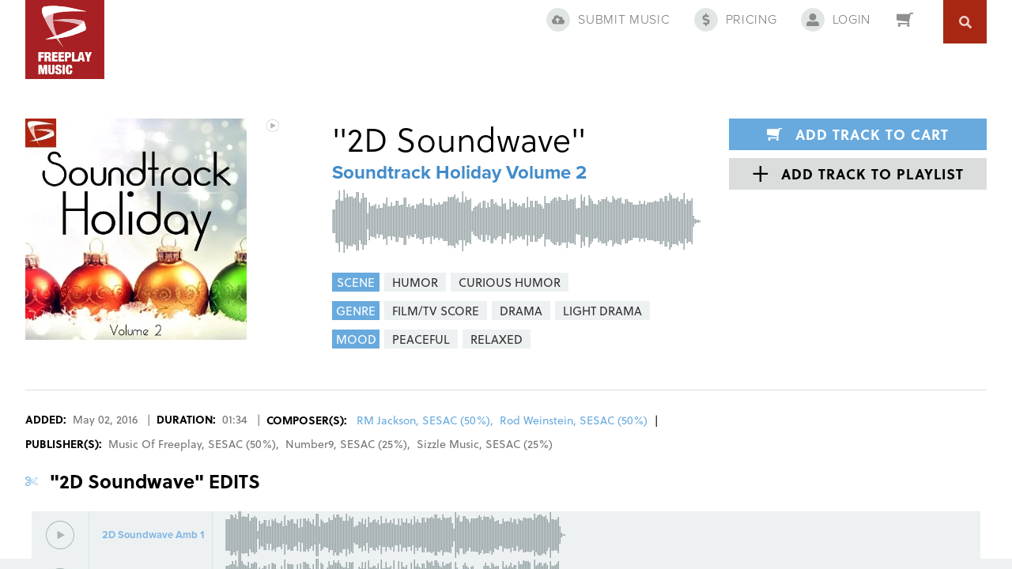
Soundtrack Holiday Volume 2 (459, 172)
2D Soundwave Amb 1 (153, 535)
